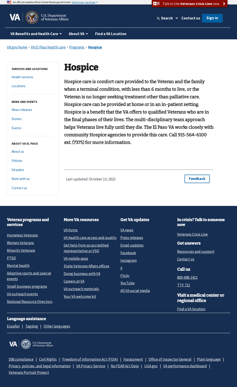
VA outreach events (22, 294)
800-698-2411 (187, 277)
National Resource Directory (29, 301)
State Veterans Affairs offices (86, 266)
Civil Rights (48, 359)
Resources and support (195, 251)
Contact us (190, 18)
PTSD (11, 258)
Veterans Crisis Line (192, 234)
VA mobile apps (76, 258)
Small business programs (27, 286)
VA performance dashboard (185, 366)
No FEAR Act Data (125, 366)
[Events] (33, 128)
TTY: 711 (183, 285)
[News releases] (33, 109)
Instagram (128, 260)
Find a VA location (191, 309)
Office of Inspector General (170, 359)
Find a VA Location (110, 33)
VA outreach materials (81, 288)
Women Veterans (20, 242)
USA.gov (151, 366)
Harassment (133, 359)
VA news (126, 230)
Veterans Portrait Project (29, 372)
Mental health (18, 265)
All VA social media (135, 290)
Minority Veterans (21, 250)
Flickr (125, 275)
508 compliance (21, 359)
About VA (76, 33)
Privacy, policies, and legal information (40, 366)
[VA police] (33, 170)
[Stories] (33, 119)
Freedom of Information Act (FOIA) (90, 359)
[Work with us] (33, 179)
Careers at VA (74, 281)
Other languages (57, 326)
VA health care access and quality (90, 237)
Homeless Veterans (22, 235)
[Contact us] (33, 188)
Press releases (131, 237)
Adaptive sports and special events (29, 276)
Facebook (128, 252)
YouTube (127, 283)
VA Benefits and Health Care (34, 33)
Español (13, 326)
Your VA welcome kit (80, 296)
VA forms (71, 230)
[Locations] (33, 86)
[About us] (33, 151)
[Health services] (33, 77)
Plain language (209, 359)
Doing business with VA (82, 273)
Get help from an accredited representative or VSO (86, 248)
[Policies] (33, 160)
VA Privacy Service (90, 366)
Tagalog (31, 326)
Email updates (132, 245)
